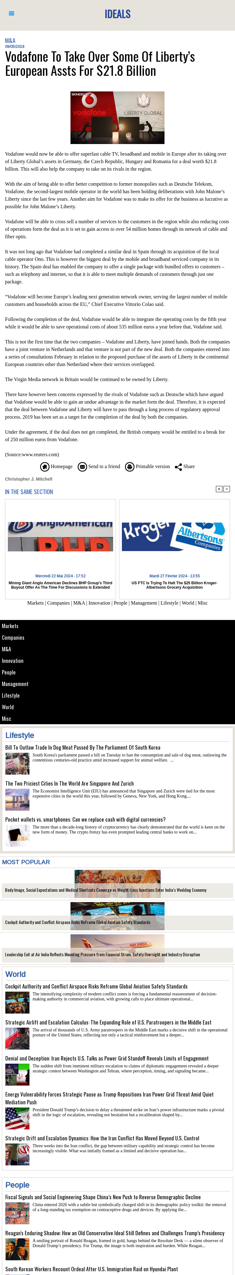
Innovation (13, 660)
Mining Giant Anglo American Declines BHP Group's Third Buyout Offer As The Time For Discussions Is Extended (60, 585)
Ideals (117, 13)
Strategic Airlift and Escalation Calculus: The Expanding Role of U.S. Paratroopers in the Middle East (108, 1022)
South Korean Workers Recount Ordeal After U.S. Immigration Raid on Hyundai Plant (91, 1269)
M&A (6, 649)
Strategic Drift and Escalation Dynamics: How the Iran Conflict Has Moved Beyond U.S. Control (102, 1138)
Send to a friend (99, 466)
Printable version (147, 466)
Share (185, 466)
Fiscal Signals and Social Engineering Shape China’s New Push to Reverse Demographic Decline (103, 1197)
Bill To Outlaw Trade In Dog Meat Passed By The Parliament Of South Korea (82, 747)
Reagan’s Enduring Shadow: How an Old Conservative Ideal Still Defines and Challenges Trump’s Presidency (114, 1233)
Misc (6, 718)
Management (15, 684)
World (8, 707)
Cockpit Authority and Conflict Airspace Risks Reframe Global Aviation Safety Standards (77, 922)
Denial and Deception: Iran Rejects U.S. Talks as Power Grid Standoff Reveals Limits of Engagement (107, 1058)
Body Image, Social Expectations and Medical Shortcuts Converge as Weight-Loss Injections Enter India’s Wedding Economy (105, 889)
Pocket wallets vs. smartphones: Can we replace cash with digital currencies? (85, 819)
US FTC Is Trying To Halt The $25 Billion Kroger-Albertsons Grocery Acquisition (174, 585)
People (9, 672)
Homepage (56, 466)
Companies (13, 637)
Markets (10, 626)
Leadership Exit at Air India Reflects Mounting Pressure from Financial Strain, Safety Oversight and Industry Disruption (102, 954)
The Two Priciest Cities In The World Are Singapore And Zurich (69, 783)
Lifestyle (11, 695)
